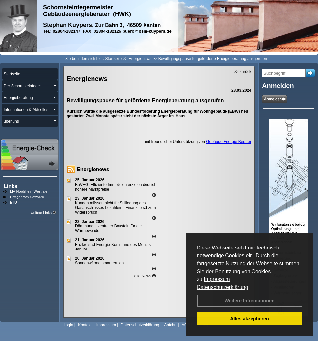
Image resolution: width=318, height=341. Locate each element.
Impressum (217, 279)
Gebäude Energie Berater (228, 141)
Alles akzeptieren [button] (249, 318)
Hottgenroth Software (27, 197)
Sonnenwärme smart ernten (99, 263)
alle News (145, 276)
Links (10, 186)
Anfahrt (170, 325)
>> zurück (242, 71)
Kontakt (85, 325)
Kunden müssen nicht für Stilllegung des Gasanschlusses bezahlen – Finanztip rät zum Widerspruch (115, 208)
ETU (13, 202)
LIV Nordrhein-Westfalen (29, 191)
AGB (186, 325)
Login (68, 325)
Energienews (93, 169)
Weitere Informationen (250, 300)
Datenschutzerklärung (222, 287)
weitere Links (43, 213)
